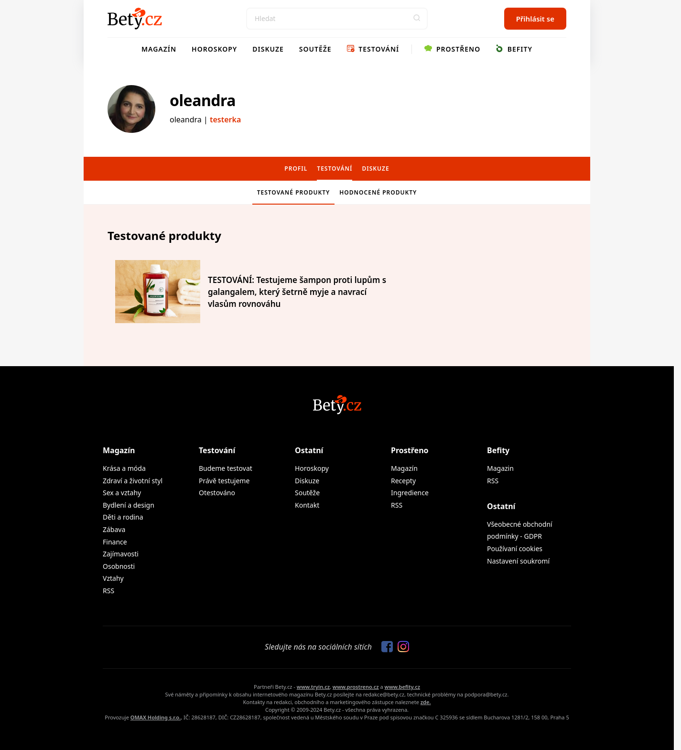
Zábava (114, 529)
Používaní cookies (514, 548)
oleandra (203, 100)
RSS (108, 590)
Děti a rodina (123, 517)
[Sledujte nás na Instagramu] (401, 647)
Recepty (403, 480)
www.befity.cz (402, 686)
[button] (417, 19)
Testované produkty (293, 192)
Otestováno (217, 492)
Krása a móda (124, 468)
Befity (514, 49)
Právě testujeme (224, 480)
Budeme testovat (225, 468)
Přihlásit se (535, 18)
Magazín (158, 49)
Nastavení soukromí (518, 560)
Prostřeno (452, 49)
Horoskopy (214, 49)
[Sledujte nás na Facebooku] (385, 647)
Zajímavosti (121, 553)
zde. (426, 702)
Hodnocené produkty (378, 192)
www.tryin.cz (313, 686)
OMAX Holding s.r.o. (155, 717)
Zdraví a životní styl (132, 480)
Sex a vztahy (122, 492)
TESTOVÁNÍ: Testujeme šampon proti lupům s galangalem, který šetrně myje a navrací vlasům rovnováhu (297, 291)
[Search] (337, 19)
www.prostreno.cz (356, 686)
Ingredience (410, 492)
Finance (115, 541)
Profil (295, 168)
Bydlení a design (128, 505)
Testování (373, 49)
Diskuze (268, 49)
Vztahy (113, 578)
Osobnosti (119, 566)
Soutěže (315, 49)
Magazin (500, 468)
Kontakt (307, 505)
